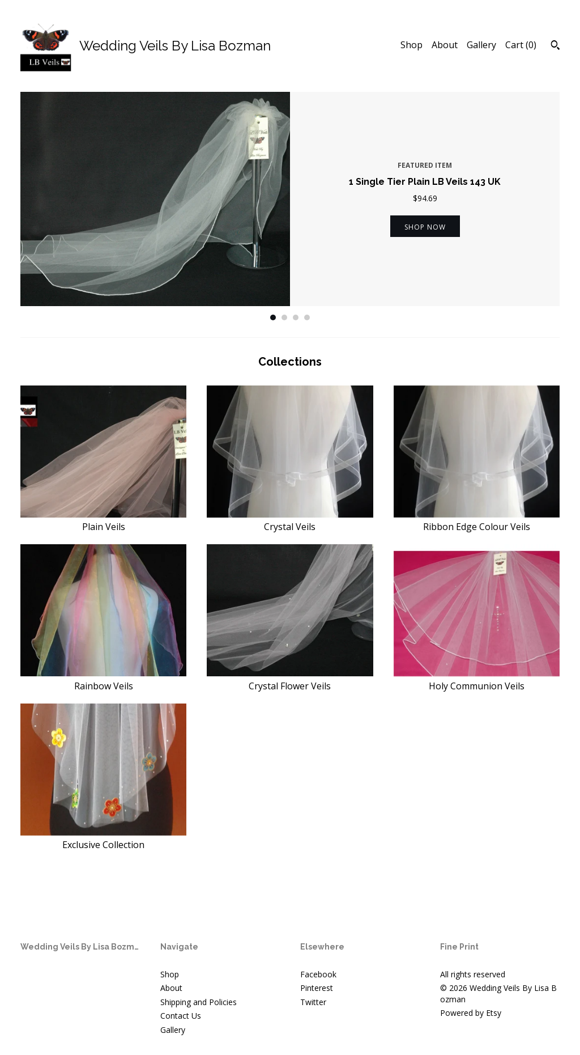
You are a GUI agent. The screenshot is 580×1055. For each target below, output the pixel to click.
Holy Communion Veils (477, 679)
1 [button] (273, 317)
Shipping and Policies (198, 1002)
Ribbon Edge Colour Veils (477, 520)
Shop (411, 45)
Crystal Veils (290, 520)
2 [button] (284, 317)
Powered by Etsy (470, 1012)
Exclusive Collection (103, 838)
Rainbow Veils (103, 679)
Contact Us (180, 1015)
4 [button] (307, 317)
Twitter (313, 1002)
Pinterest (316, 987)
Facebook (318, 974)
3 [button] (295, 317)
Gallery (481, 45)
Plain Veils (103, 520)
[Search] (555, 46)
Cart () (520, 45)
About (445, 45)
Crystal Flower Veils (290, 679)
